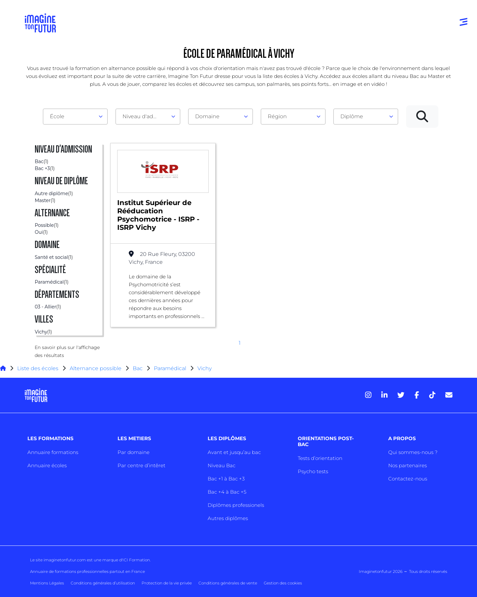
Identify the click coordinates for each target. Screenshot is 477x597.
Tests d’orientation (320, 458)
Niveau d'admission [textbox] (145, 116)
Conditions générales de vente (227, 582)
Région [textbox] (277, 116)
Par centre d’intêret (141, 465)
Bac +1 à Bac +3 (226, 478)
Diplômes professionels (236, 505)
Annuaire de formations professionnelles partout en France (87, 571)
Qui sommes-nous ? (412, 452)
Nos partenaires (407, 465)
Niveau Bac (221, 465)
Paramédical (170, 368)
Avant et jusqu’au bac (234, 452)
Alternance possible (95, 368)
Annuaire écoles (47, 465)
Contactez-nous (407, 478)
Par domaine (134, 452)
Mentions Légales (47, 582)
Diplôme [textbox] (351, 116)
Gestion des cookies (283, 582)
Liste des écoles (37, 368)
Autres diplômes (228, 518)
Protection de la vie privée (167, 582)
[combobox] (75, 116)
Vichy (204, 368)
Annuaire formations (52, 452)
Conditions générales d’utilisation (103, 582)
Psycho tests (313, 471)
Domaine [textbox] (207, 116)
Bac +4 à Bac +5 (227, 492)
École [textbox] (57, 116)
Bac (138, 368)
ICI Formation (136, 559)
